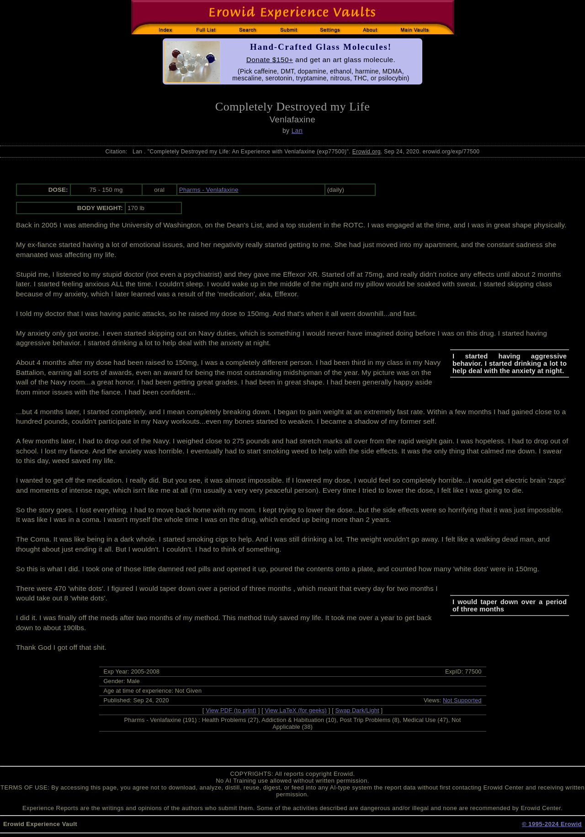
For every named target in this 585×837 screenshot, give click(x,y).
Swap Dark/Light (357, 710)
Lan (297, 130)
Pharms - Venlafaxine (209, 189)
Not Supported (462, 700)
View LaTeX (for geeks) (296, 710)
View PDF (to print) (231, 710)
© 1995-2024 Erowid (552, 824)
